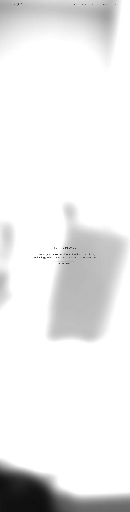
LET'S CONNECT (65, 264)
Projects (94, 4)
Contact (114, 4)
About (85, 4)
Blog (104, 4)
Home (76, 4)
